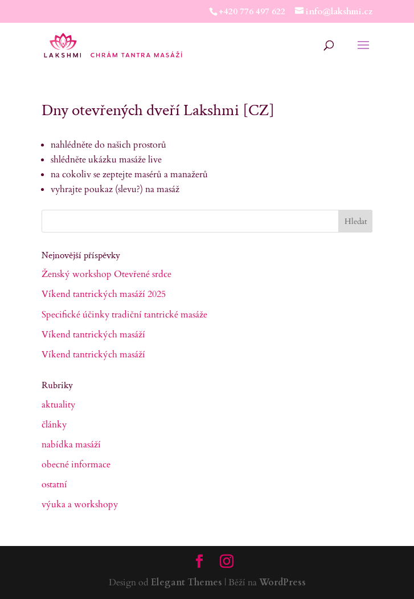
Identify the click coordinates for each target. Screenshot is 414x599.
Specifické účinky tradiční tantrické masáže (124, 314)
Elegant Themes (186, 582)
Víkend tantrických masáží (93, 334)
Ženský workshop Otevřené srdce (106, 274)
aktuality (58, 404)
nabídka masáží (71, 444)
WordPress (282, 582)
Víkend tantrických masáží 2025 (104, 294)
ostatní (54, 484)
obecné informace (76, 464)
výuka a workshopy (80, 504)
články (54, 424)
